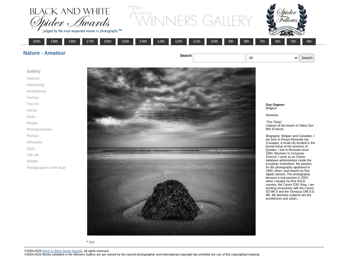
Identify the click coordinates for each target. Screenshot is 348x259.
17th (90, 41)
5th (293, 41)
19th (54, 41)
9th (231, 41)
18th (72, 41)
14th (143, 41)
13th (161, 41)
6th (278, 41)
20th (37, 41)
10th (214, 41)
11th (197, 41)
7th (262, 41)
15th (125, 41)
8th (247, 41)
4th (309, 41)
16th (108, 41)
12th (179, 41)
